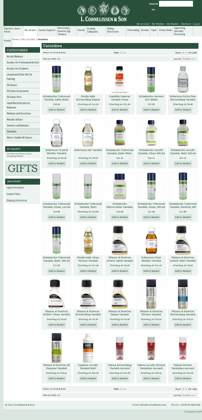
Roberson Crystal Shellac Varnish (56, 152)
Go (153, 9)
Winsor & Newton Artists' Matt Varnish (183, 259)
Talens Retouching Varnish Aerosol (120, 367)
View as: (47, 59)
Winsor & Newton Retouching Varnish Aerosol (182, 314)
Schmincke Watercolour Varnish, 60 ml (119, 207)
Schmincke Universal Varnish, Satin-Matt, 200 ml (119, 153)
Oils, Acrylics (28, 39)
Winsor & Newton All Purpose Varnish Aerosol (56, 368)
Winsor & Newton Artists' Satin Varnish (119, 259)
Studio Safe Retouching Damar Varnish (88, 99)
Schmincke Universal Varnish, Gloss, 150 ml (56, 205)
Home (15, 39)
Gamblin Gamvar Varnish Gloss (119, 98)
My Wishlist (158, 24)
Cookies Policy (13, 194)
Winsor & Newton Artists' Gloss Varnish (56, 313)
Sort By (177, 59)
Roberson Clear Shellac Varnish (151, 259)
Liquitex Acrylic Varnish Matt (88, 367)
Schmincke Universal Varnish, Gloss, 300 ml (151, 205)
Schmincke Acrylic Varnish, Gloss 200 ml (151, 152)
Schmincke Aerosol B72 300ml (151, 98)
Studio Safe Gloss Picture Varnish (88, 259)
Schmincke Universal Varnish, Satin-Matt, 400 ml (56, 99)
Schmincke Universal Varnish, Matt (88, 205)
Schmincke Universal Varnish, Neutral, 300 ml (182, 207)
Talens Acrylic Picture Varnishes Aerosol (151, 367)
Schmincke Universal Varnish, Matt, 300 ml (56, 259)
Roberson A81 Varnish (88, 150)
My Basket (172, 24)
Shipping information (16, 200)
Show (178, 53)
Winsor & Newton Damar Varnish (119, 313)
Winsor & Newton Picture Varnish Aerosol (151, 314)
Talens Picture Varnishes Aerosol (182, 367)
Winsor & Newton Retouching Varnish (88, 313)
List (58, 59)
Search (153, 4)
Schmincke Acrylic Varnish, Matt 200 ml (183, 152)
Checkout (186, 24)
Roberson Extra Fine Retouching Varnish (183, 98)
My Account (143, 24)
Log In (197, 24)
